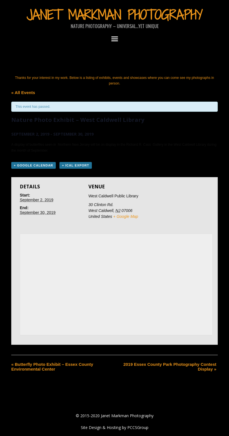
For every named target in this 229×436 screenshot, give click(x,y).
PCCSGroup (137, 427)
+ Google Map (125, 216)
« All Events (23, 92)
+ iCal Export (75, 165)
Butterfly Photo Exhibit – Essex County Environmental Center (52, 366)
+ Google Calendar (33, 165)
